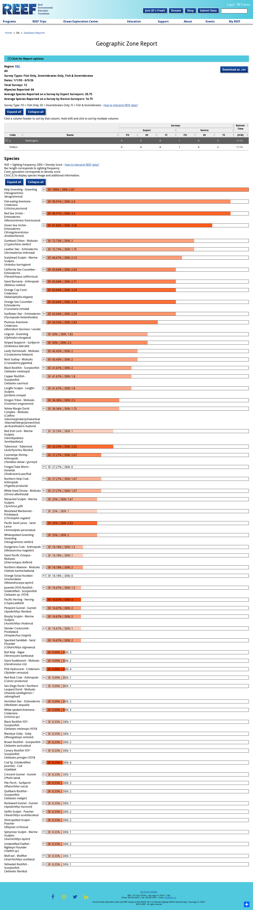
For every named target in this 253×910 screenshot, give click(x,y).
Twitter (75, 898)
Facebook (52, 898)
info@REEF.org (170, 897)
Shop (190, 10)
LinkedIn (86, 898)
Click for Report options (27, 59)
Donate (176, 10)
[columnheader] (177, 125)
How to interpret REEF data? (120, 105)
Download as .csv (234, 69)
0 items (245, 4)
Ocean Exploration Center (80, 21)
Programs (9, 21)
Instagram (64, 898)
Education (134, 21)
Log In (231, 4)
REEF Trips (39, 21)
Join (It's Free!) (155, 10)
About (188, 21)
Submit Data (208, 10)
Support (163, 21)
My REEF (234, 21)
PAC (17, 66)
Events (210, 21)
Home (8, 32)
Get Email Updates (148, 891)
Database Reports (34, 32)
